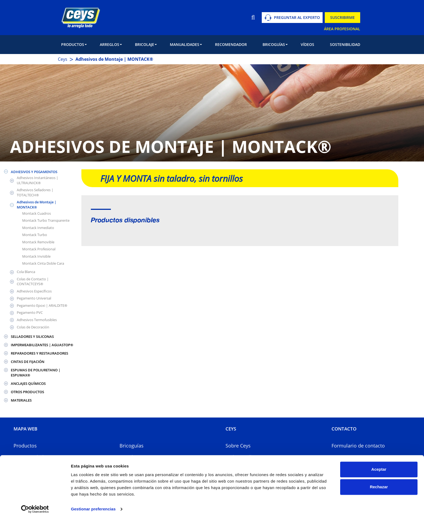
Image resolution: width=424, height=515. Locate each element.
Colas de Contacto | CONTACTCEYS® (33, 282)
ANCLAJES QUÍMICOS (28, 383)
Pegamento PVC (30, 312)
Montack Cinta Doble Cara (43, 263)
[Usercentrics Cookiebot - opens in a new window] (35, 504)
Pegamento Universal (34, 298)
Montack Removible (38, 242)
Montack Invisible (36, 256)
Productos (25, 445)
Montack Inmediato (38, 227)
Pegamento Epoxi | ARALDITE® (42, 305)
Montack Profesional (38, 249)
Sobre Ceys (238, 445)
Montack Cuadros (36, 213)
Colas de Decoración (33, 327)
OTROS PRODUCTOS (27, 391)
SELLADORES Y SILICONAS (32, 336)
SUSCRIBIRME (342, 17)
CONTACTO (344, 429)
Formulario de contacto (358, 445)
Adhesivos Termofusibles (37, 319)
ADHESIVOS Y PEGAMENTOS (34, 171)
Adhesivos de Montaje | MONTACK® (36, 205)
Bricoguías (132, 445)
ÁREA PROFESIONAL (342, 28)
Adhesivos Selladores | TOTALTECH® (35, 192)
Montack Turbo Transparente (45, 220)
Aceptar (378, 464)
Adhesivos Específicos (34, 291)
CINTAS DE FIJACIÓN (27, 361)
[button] (74, 44)
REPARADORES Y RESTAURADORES (39, 353)
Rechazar (379, 482)
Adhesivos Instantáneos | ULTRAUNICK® (37, 180)
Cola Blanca (26, 271)
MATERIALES (21, 400)
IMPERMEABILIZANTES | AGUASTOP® (42, 344)
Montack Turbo (34, 234)
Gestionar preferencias (93, 504)
